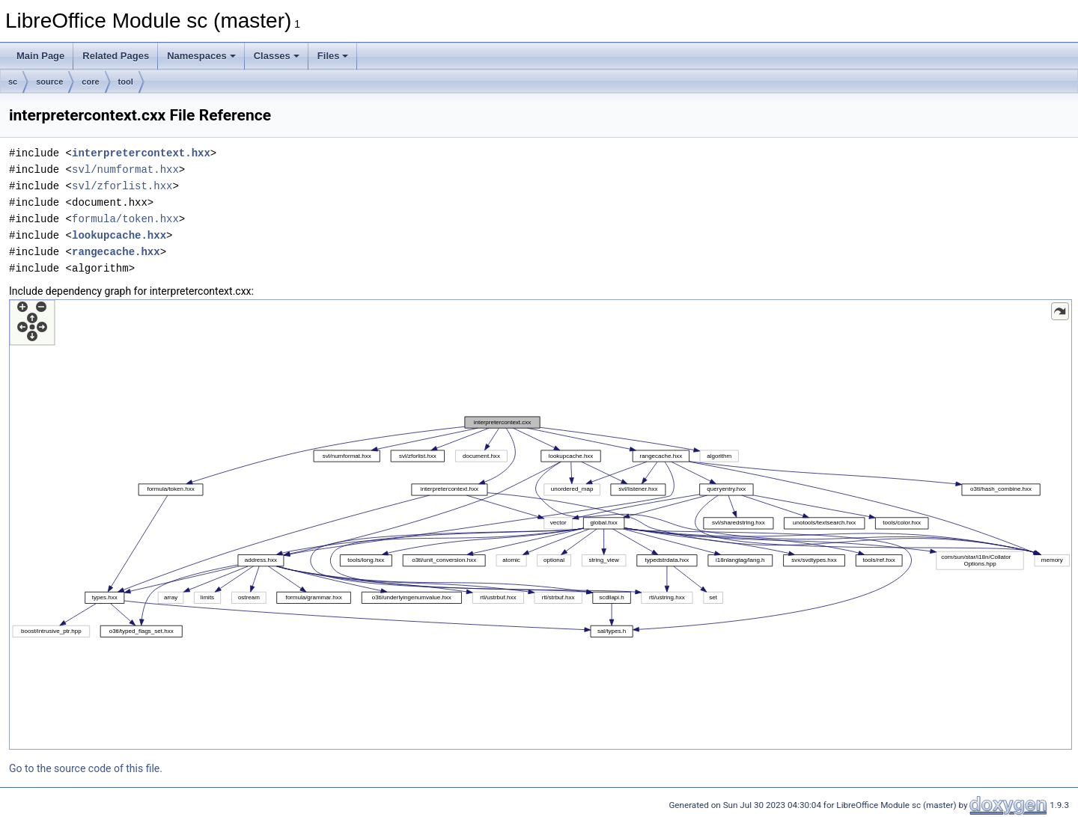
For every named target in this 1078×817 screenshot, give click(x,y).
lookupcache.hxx (119, 235)
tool (125, 81)
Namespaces (201, 55)
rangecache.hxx (116, 252)
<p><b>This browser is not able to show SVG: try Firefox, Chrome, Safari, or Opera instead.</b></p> (540, 524)
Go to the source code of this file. (85, 768)
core (90, 81)
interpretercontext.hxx (141, 153)
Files (333, 55)
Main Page (40, 55)
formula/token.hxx (125, 219)
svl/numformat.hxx (125, 169)
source (49, 81)
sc (12, 81)
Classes (276, 55)
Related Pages (115, 55)
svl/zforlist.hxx (122, 186)
